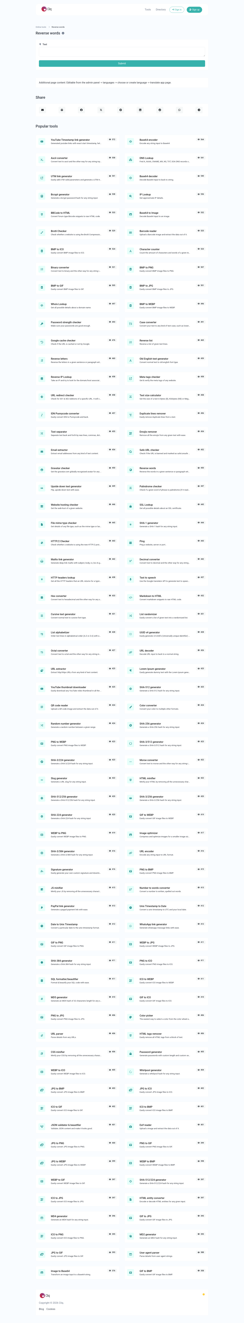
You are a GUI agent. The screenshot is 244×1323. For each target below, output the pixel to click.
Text (43, 44)
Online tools (41, 27)
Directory (161, 9)
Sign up (194, 9)
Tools (148, 9)
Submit (122, 63)
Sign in (177, 9)
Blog (41, 1309)
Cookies (50, 1309)
